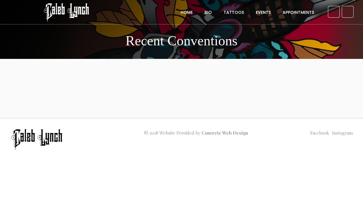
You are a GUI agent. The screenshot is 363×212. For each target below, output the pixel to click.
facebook (319, 133)
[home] (66, 15)
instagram (342, 133)
